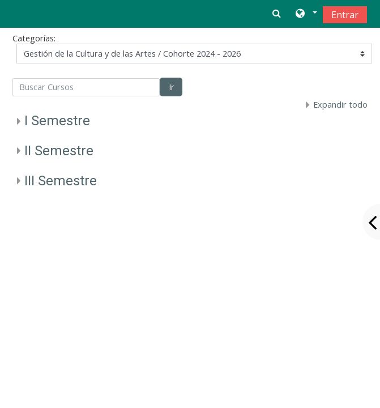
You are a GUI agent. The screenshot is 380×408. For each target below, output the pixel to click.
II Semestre (58, 151)
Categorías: (33, 38)
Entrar (344, 14)
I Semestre (57, 121)
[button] (305, 14)
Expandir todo (340, 104)
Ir (171, 87)
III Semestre (60, 181)
